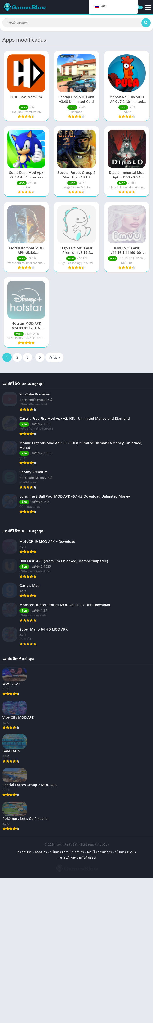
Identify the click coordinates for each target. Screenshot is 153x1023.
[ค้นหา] (76, 22)
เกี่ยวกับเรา (24, 852)
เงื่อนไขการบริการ (99, 852)
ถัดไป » (54, 357)
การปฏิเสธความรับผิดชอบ (78, 857)
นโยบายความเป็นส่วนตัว (67, 852)
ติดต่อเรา (41, 852)
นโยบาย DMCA (125, 852)
